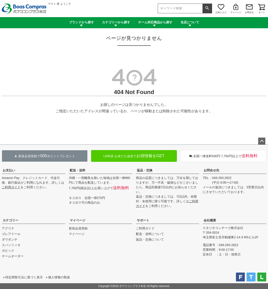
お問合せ (249, 12)
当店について (189, 22)
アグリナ (8, 228)
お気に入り (221, 12)
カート (261, 12)
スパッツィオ (11, 245)
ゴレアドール (11, 234)
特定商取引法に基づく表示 (24, 277)
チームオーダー (13, 256)
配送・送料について (150, 234)
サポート (143, 220)
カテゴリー (10, 220)
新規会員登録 (78, 228)
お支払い (9, 170)
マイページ (235, 12)
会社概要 (210, 220)
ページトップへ (261, 141)
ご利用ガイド (11, 187)
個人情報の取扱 (59, 277)
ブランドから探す (81, 22)
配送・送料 (77, 170)
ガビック (8, 250)
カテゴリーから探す (116, 22)
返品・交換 (144, 170)
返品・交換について (150, 239)
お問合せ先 (211, 170)
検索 (207, 8)
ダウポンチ (9, 239)
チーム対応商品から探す (155, 22)
